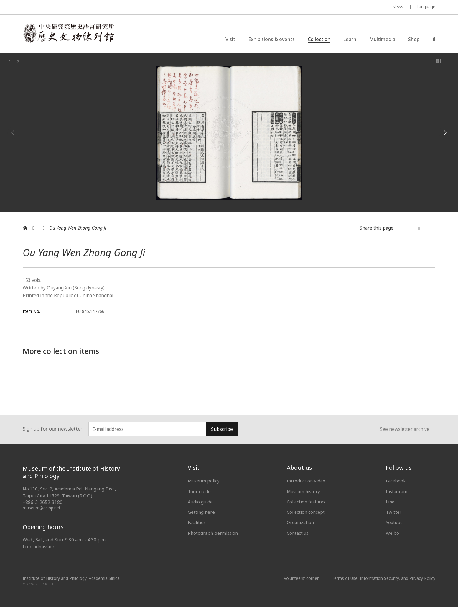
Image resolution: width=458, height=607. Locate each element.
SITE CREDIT (44, 584)
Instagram (396, 491)
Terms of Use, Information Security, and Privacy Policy (383, 578)
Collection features (307, 502)
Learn (349, 39)
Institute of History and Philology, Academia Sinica (71, 578)
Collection (319, 39)
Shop (414, 39)
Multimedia (382, 39)
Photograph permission (213, 533)
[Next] (445, 133)
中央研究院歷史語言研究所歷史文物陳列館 (69, 34)
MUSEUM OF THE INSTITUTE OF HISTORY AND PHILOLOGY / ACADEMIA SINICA (81, 7)
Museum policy (204, 481)
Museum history (304, 491)
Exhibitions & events (271, 39)
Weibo (392, 533)
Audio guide (200, 502)
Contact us (298, 533)
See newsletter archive (407, 429)
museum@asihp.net (42, 508)
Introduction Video (306, 481)
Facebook (396, 481)
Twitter (394, 512)
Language (425, 6)
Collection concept (306, 512)
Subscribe (222, 429)
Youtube (394, 522)
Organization (300, 522)
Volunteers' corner (300, 578)
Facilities (197, 522)
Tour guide (199, 491)
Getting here (201, 512)
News (397, 6)
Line (390, 502)
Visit (230, 39)
